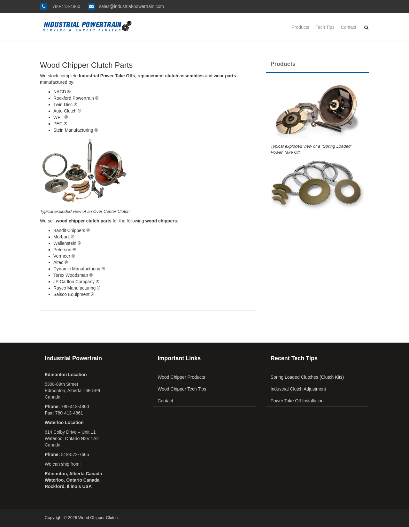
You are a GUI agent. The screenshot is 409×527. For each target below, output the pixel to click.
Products (300, 27)
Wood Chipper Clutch (98, 517)
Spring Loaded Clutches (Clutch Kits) (307, 377)
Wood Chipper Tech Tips (182, 388)
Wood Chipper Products (181, 377)
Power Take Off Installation (297, 400)
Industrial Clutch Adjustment (298, 388)
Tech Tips (325, 27)
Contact (348, 27)
